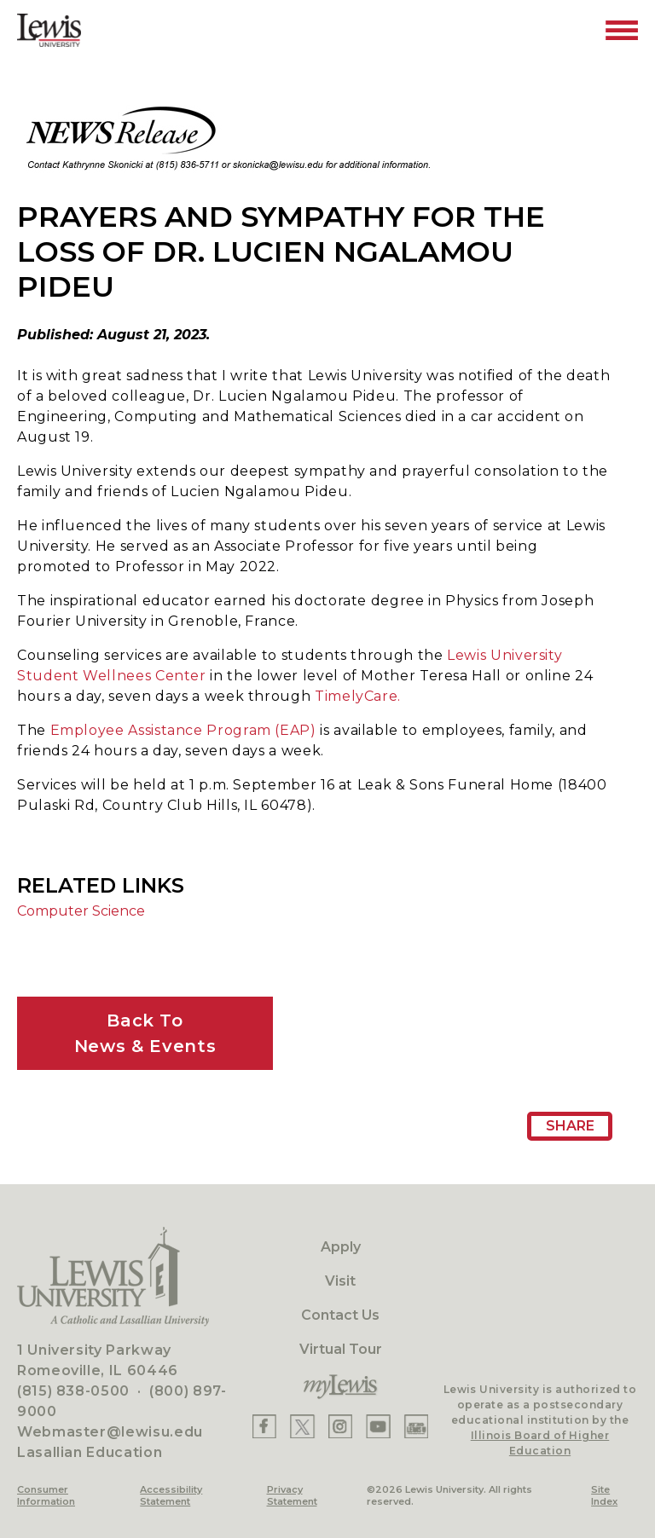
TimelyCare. (358, 696)
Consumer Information (46, 1495)
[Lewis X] (302, 1426)
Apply (341, 1247)
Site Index (604, 1495)
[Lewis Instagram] (340, 1426)
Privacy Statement (292, 1495)
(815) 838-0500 (73, 1391)
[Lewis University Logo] (49, 30)
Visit (340, 1281)
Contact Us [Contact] (340, 1315)
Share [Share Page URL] (570, 1126)
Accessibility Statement (171, 1495)
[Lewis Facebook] (264, 1426)
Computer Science (81, 911)
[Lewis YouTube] (378, 1426)
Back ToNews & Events (145, 1033)
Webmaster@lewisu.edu (110, 1432)
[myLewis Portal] (340, 1387)
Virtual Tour (340, 1349)
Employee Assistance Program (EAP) (183, 730)
